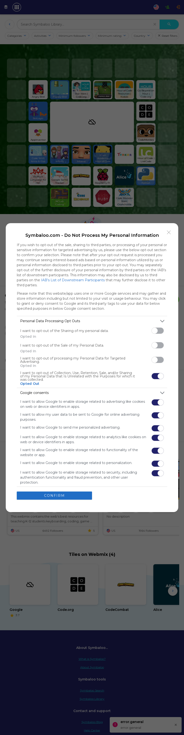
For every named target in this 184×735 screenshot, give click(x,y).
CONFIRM (54, 495)
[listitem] (92, 321)
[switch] (157, 330)
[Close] (168, 232)
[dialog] (92, 367)
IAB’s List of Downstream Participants (73, 280)
